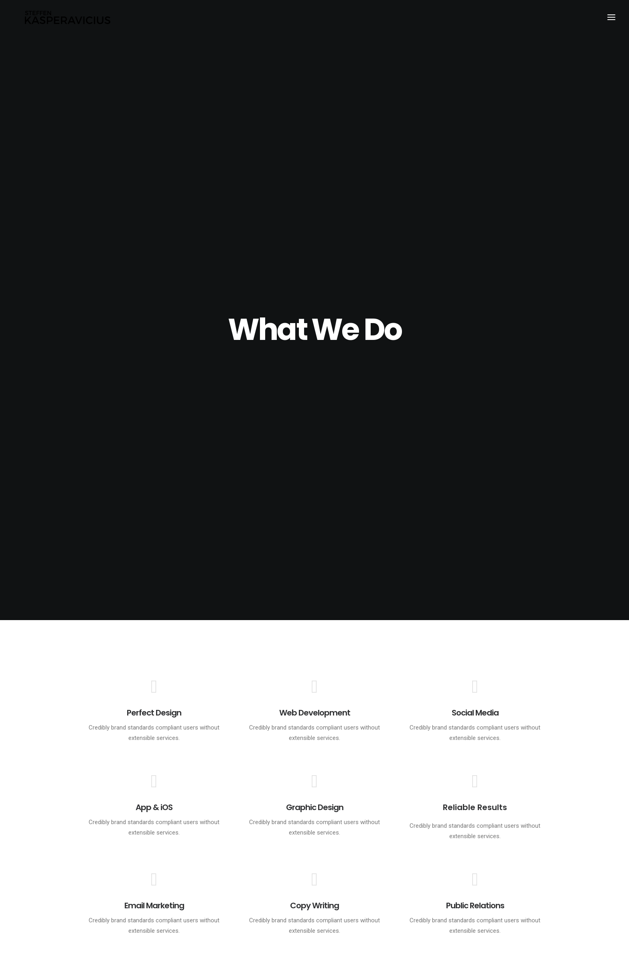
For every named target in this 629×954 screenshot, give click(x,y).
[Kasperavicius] (68, 19)
